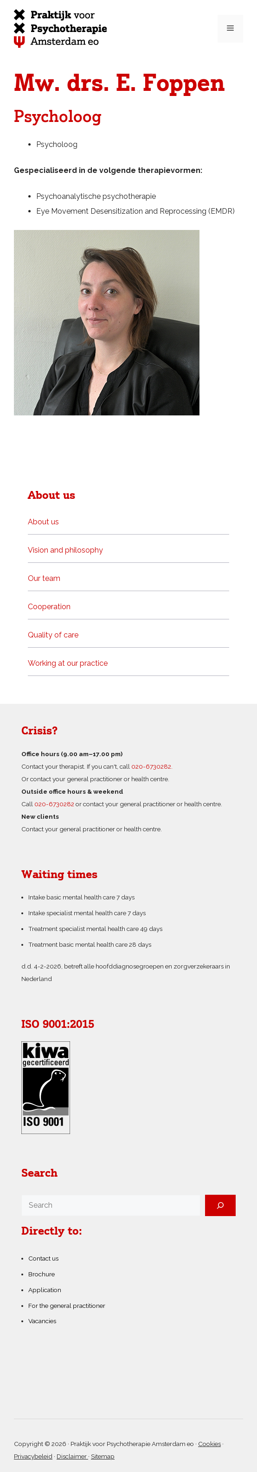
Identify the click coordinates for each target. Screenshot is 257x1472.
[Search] (220, 1205)
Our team (44, 578)
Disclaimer (72, 1456)
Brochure (41, 1274)
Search (39, 1173)
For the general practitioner (66, 1305)
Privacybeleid (33, 1456)
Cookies (209, 1443)
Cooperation (49, 606)
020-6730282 (54, 804)
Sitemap (103, 1456)
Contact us (43, 1258)
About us (43, 521)
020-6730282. (152, 766)
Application (44, 1290)
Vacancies (42, 1321)
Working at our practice (68, 663)
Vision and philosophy (65, 550)
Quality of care (53, 635)
